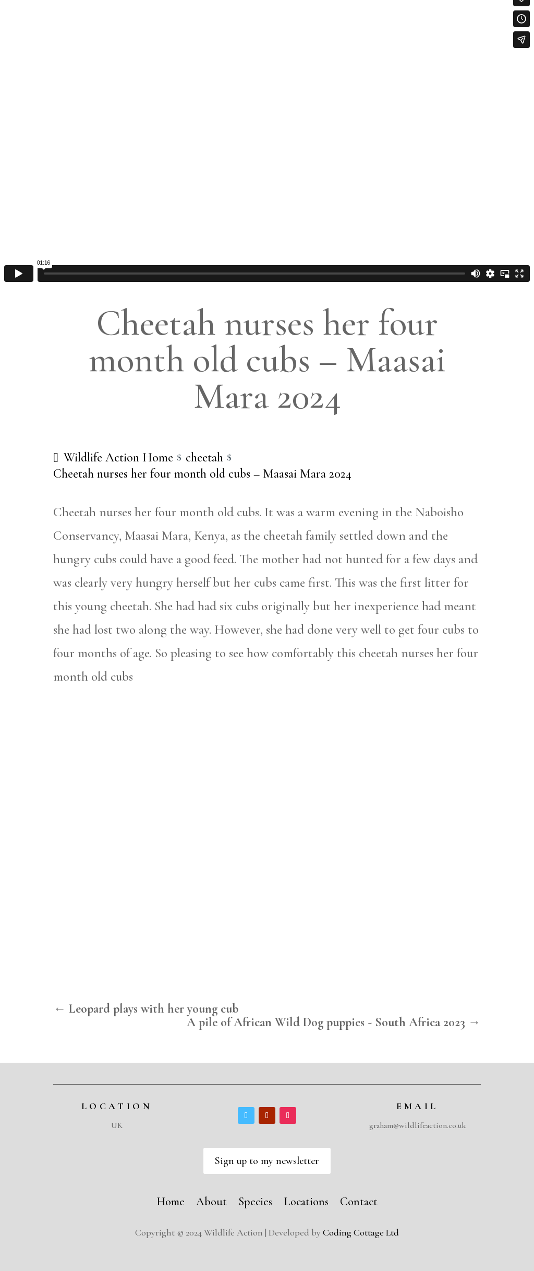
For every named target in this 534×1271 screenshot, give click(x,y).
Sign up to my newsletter (267, 1161)
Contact (359, 1200)
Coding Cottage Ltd (361, 1232)
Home (170, 1200)
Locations (306, 1200)
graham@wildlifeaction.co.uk (417, 1125)
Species (255, 1200)
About (211, 1200)
